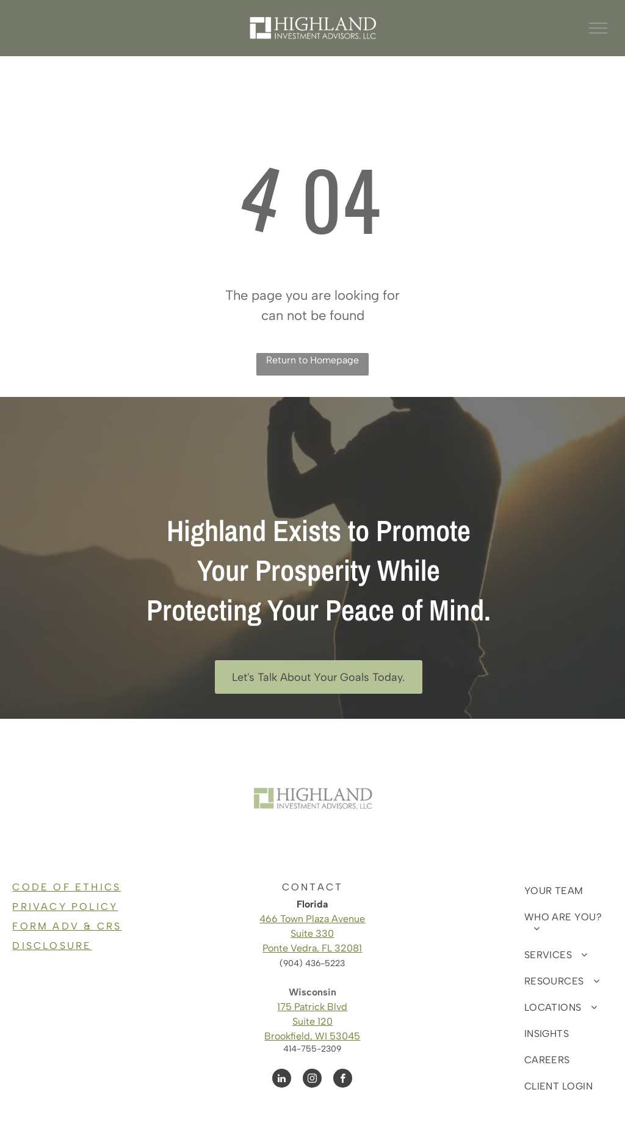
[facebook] (342, 1080)
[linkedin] (281, 1080)
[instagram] (312, 1080)
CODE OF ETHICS (66, 887)
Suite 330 (312, 933)
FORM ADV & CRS (66, 926)
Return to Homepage (312, 360)
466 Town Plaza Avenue (312, 919)
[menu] (598, 28)
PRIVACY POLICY (65, 906)
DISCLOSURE (52, 945)
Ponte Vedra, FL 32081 (312, 948)
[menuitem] (564, 891)
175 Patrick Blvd (312, 1007)
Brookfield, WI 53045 (312, 1036)
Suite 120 (312, 1021)
